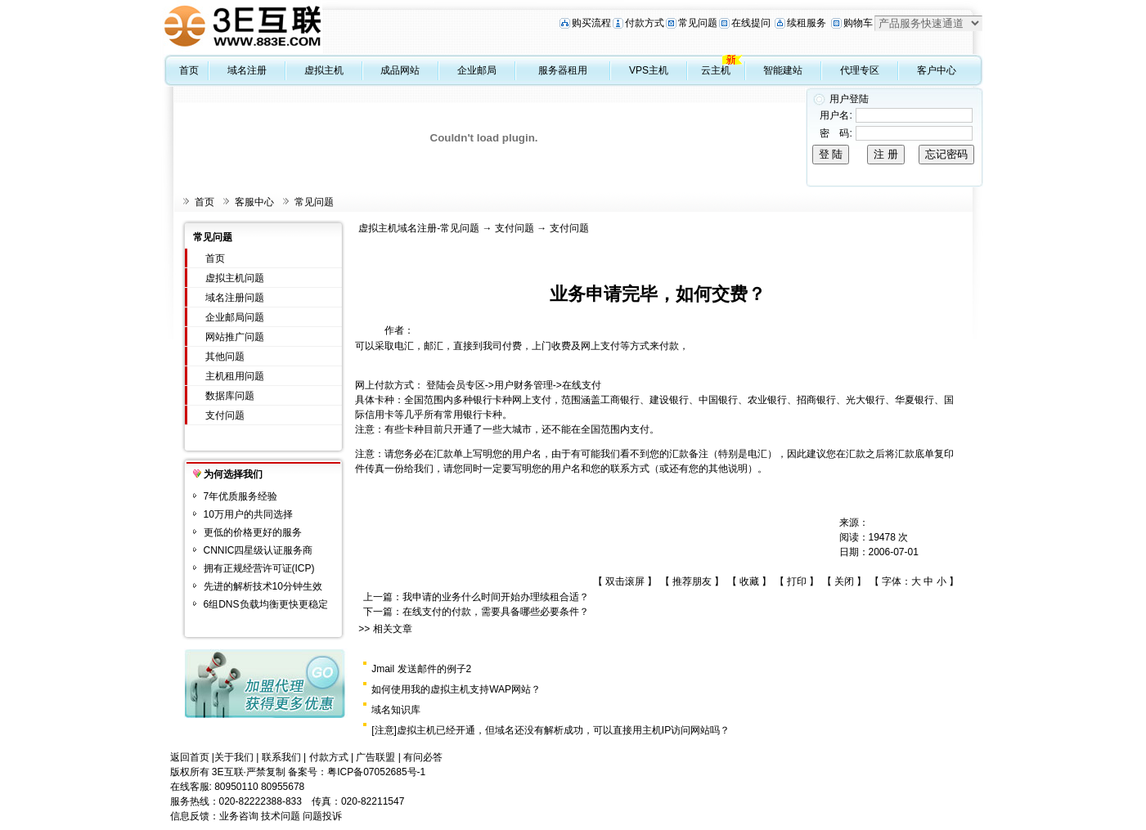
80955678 (282, 786)
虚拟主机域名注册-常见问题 (418, 228)
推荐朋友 (692, 581)
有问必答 (423, 757)
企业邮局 (477, 70)
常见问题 (697, 23)
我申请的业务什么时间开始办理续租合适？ (495, 597)
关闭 (844, 581)
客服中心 (254, 202)
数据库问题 (229, 396)
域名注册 (247, 70)
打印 (797, 581)
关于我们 (234, 757)
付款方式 (644, 23)
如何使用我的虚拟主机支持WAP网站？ (456, 689)
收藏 (749, 581)
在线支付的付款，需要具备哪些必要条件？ (495, 611)
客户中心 (936, 70)
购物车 (858, 23)
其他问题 (225, 356)
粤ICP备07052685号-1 (376, 772)
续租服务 (806, 23)
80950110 (236, 786)
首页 (189, 70)
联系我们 (281, 757)
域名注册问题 (234, 297)
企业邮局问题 (234, 317)
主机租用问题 (234, 376)
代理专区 (859, 70)
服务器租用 (562, 70)
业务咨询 (238, 816)
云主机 (715, 70)
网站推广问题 (234, 337)
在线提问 (751, 23)
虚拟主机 (324, 70)
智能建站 (782, 70)
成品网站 (400, 70)
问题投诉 (322, 816)
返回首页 (189, 757)
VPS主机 (648, 70)
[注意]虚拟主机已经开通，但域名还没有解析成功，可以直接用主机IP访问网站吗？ (550, 730)
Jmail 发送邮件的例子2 (421, 669)
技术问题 (280, 816)
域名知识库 (395, 710)
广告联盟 (375, 757)
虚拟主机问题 (234, 278)
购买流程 (591, 23)
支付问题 (225, 415)
